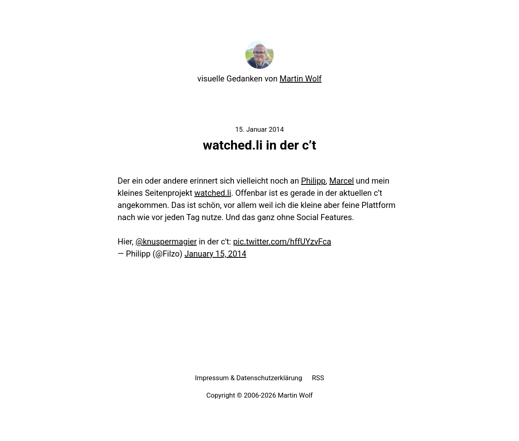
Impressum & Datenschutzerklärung (248, 378)
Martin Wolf (301, 78)
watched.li (212, 193)
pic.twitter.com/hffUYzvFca (282, 241)
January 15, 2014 (215, 254)
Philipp (313, 181)
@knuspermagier (166, 241)
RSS (318, 378)
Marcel (341, 181)
